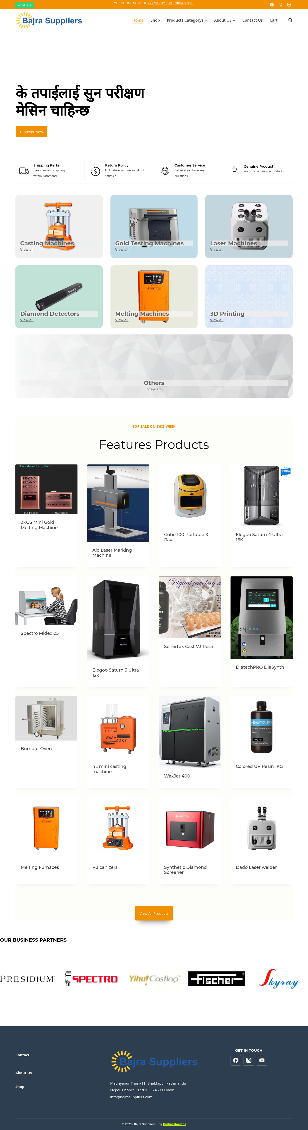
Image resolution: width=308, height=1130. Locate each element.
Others (154, 382)
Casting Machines (47, 243)
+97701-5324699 (161, 3)
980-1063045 (184, 3)
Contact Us (252, 20)
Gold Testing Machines (149, 243)
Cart (274, 20)
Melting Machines (142, 313)
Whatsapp (25, 5)
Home (138, 20)
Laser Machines (233, 243)
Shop (155, 20)
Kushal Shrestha (174, 1124)
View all (26, 249)
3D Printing (227, 313)
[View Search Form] (288, 20)
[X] (280, 4)
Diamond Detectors (49, 313)
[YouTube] (262, 1060)
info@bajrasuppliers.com (131, 1096)
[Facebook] (272, 4)
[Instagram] (289, 4)
